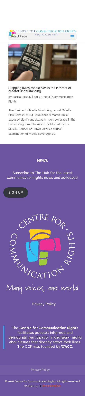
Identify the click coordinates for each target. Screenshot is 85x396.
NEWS (42, 161)
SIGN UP (15, 192)
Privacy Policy (44, 304)
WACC (66, 346)
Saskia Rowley (22, 96)
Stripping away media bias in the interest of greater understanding (39, 89)
